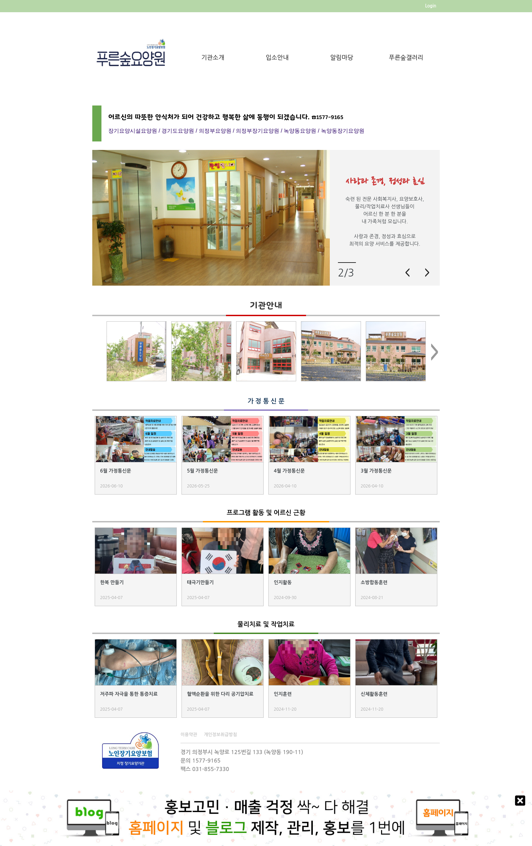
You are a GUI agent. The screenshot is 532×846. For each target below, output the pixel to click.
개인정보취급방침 (220, 734)
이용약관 (188, 734)
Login (430, 6)
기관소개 (212, 58)
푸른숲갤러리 (406, 58)
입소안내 (277, 58)
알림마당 (341, 58)
